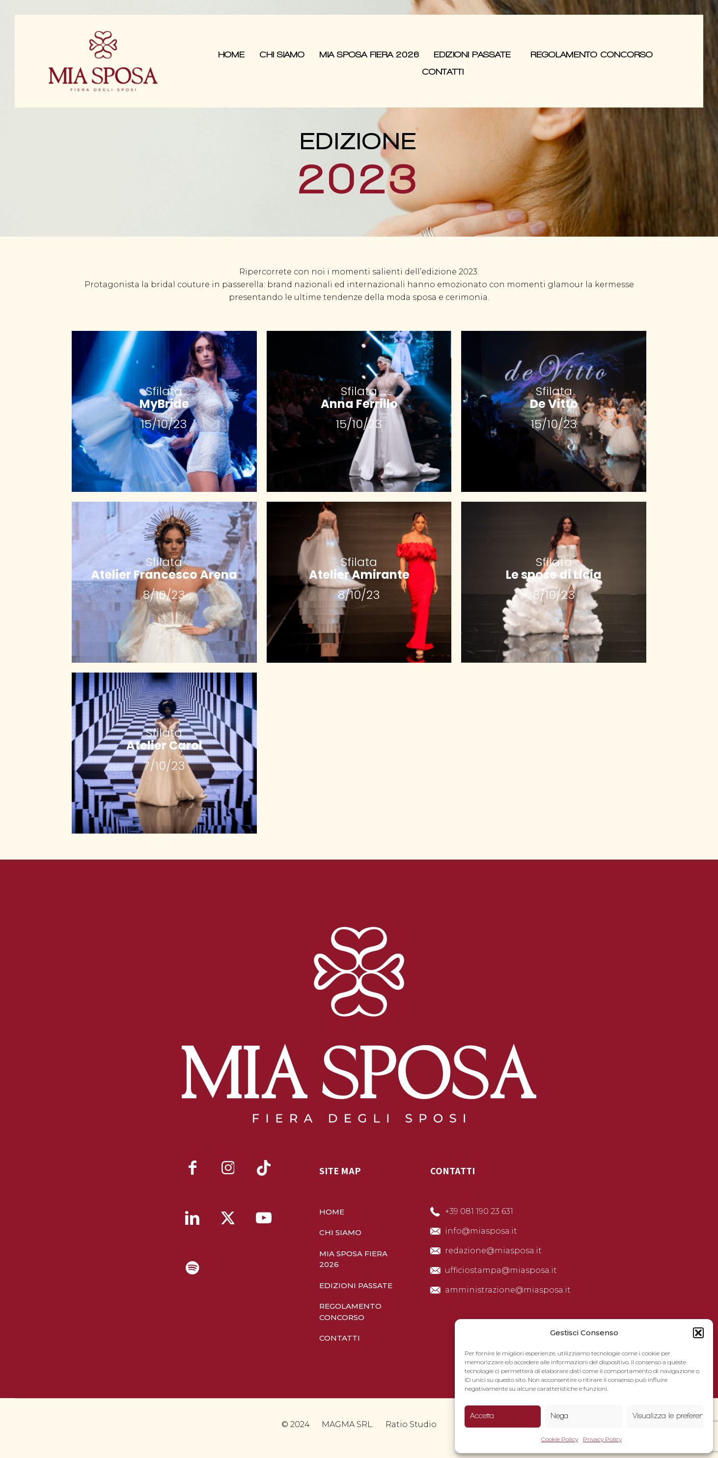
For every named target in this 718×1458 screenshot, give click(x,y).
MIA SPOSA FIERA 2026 (353, 1259)
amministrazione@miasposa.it (508, 1290)
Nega (559, 1416)
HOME (331, 1211)
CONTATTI (339, 1338)
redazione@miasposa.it (493, 1250)
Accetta (482, 1416)
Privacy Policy (602, 1439)
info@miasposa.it (481, 1231)
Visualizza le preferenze (668, 1416)
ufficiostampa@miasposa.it (501, 1270)
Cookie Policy (559, 1439)
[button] (698, 1333)
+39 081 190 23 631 (479, 1211)
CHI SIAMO (340, 1232)
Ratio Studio (411, 1424)
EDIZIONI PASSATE (355, 1285)
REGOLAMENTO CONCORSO (350, 1311)
